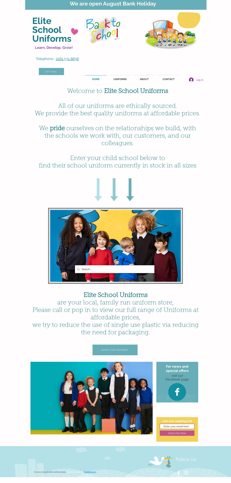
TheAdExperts (90, 472)
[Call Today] (51, 71)
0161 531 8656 (67, 59)
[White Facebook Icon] (179, 473)
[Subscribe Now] (177, 433)
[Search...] (114, 269)
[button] (91, 398)
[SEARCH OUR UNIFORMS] (115, 350)
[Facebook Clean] (177, 392)
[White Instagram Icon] (186, 473)
